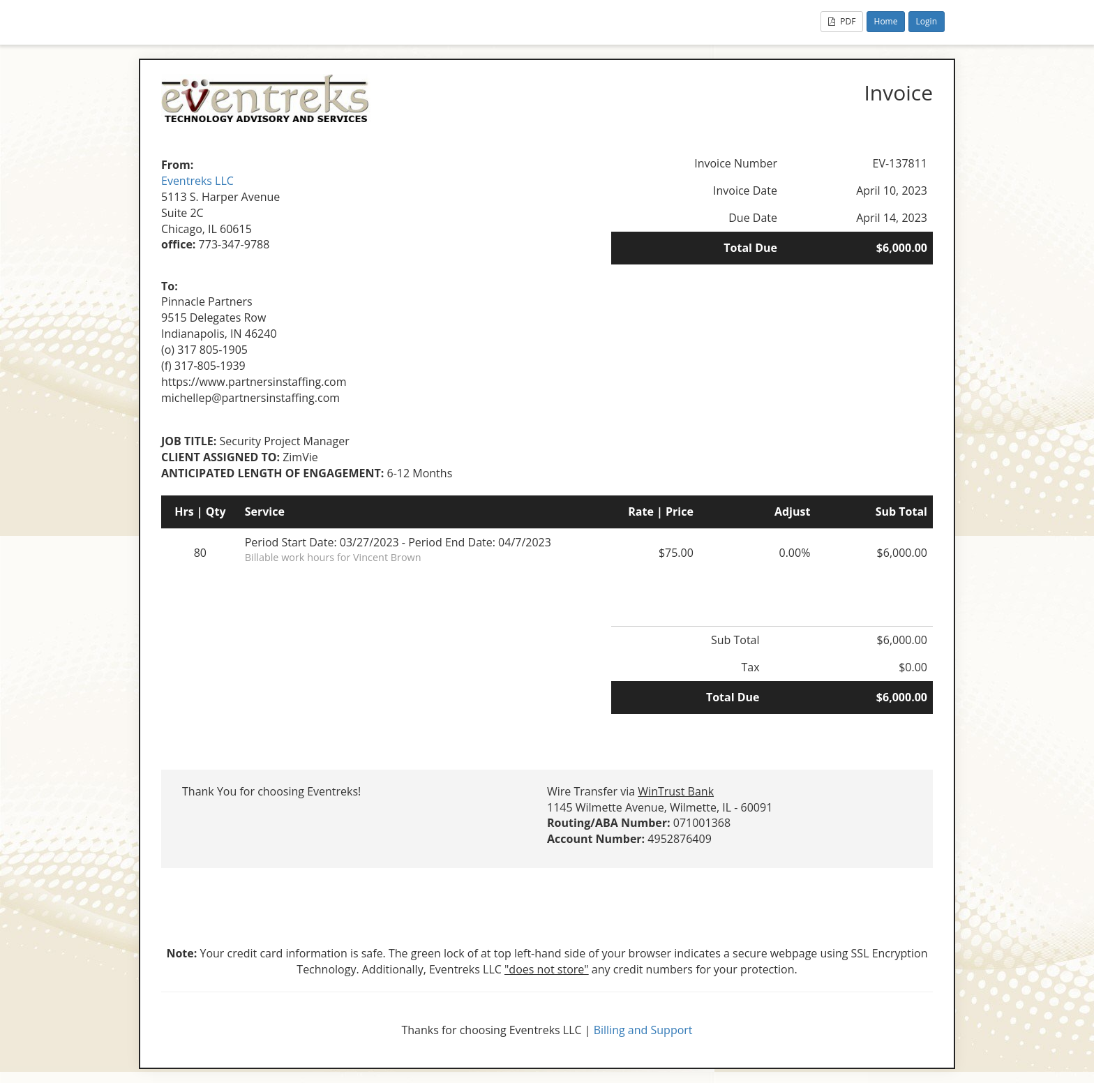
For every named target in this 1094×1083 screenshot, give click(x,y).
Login (926, 21)
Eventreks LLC (197, 180)
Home (886, 21)
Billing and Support (643, 1030)
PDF (841, 21)
